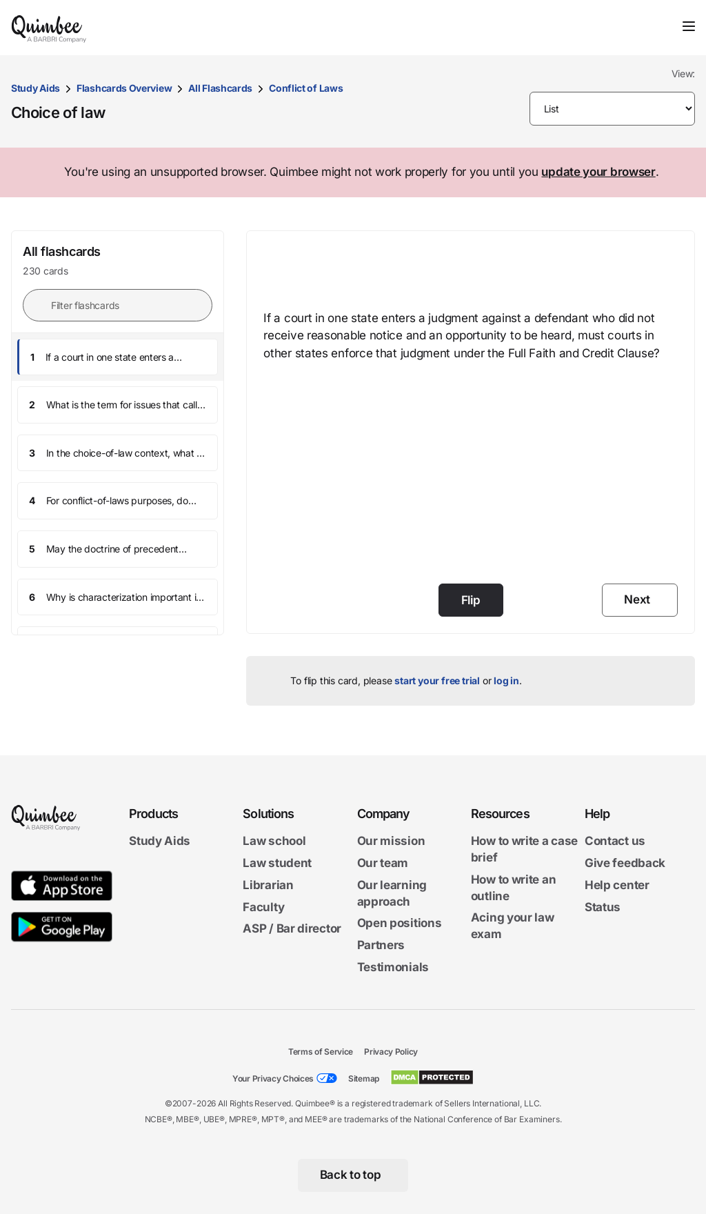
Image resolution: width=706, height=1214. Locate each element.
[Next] (640, 600)
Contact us (615, 841)
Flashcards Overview (124, 88)
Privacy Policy (391, 1051)
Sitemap (363, 1078)
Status (603, 906)
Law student (277, 863)
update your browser (598, 172)
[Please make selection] (613, 109)
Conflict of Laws (306, 88)
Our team (383, 863)
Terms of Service (320, 1051)
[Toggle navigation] (689, 26)
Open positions (399, 923)
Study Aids (35, 88)
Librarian (268, 885)
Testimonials (393, 967)
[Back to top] (353, 1175)
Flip (471, 600)
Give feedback (625, 863)
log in (506, 680)
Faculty (263, 906)
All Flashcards (220, 88)
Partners (381, 945)
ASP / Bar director (292, 928)
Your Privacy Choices (273, 1078)
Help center (617, 885)
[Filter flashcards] (117, 305)
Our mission (391, 841)
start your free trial (437, 680)
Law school (274, 841)
